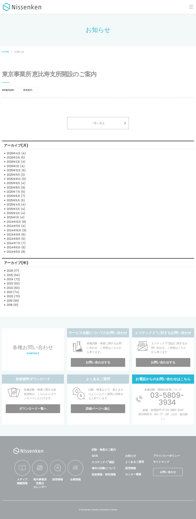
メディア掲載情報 (22, 481)
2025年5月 (13, 200)
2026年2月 (13, 162)
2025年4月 (13, 204)
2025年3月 (13, 209)
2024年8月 (13, 239)
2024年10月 (14, 230)
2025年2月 (13, 213)
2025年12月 (14, 170)
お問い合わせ (168, 472)
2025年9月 (13, 183)
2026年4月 (13, 153)
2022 (10, 288)
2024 (10, 279)
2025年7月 (13, 192)
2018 (9, 305)
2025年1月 (13, 217)
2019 (9, 301)
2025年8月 (13, 187)
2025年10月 (14, 179)
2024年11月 (13, 226)
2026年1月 (13, 166)
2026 (10, 271)
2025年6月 (13, 196)
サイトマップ (161, 462)
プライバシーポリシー (166, 456)
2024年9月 (13, 234)
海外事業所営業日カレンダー (40, 483)
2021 (9, 292)
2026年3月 (13, 157)
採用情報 (57, 479)
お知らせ (130, 456)
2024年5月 (13, 252)
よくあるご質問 (134, 462)
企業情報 (75, 479)
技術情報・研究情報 (104, 474)
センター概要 (133, 474)
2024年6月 (13, 247)
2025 (10, 275)
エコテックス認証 (103, 462)
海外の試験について (104, 468)
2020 (10, 296)
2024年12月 (14, 222)
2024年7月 (13, 243)
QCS (95, 456)
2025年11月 (13, 175)
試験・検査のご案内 (104, 450)
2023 (10, 283)
